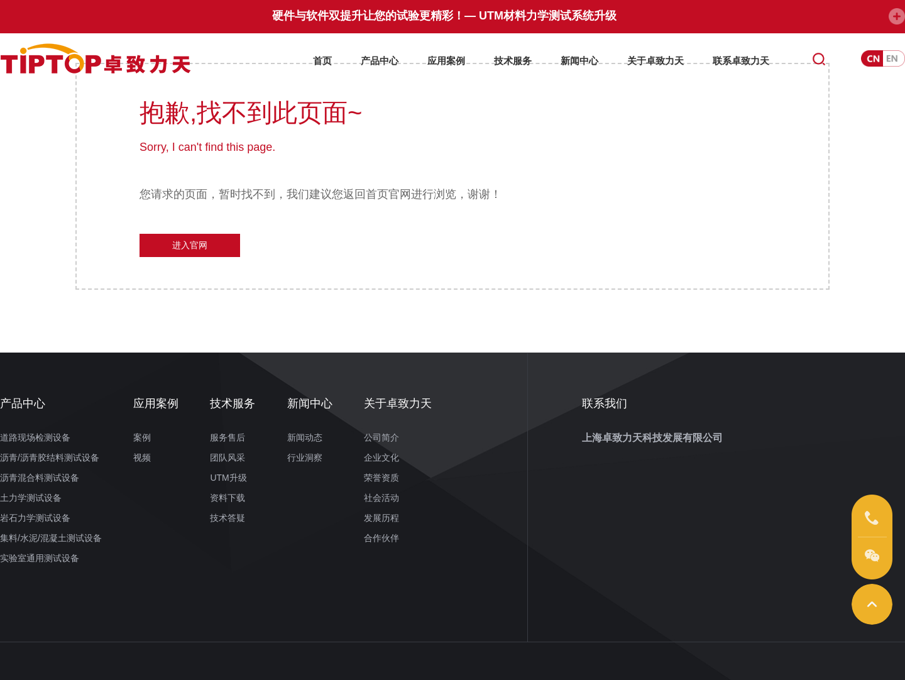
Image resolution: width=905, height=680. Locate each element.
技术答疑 (227, 518)
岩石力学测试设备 (35, 518)
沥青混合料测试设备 (39, 478)
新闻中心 (579, 58)
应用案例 (446, 58)
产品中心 (379, 58)
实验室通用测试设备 (39, 558)
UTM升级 (228, 478)
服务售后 (227, 437)
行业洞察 (304, 457)
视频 (142, 457)
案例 (142, 437)
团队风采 (227, 457)
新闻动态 (304, 437)
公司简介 (381, 437)
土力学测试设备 (31, 498)
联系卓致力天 (741, 58)
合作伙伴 (381, 538)
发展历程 (381, 518)
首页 (322, 58)
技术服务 (513, 58)
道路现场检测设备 (35, 437)
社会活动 (381, 498)
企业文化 (381, 457)
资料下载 (227, 498)
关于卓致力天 (655, 58)
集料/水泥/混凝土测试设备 (51, 538)
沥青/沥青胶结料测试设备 (49, 457)
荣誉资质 (381, 478)
